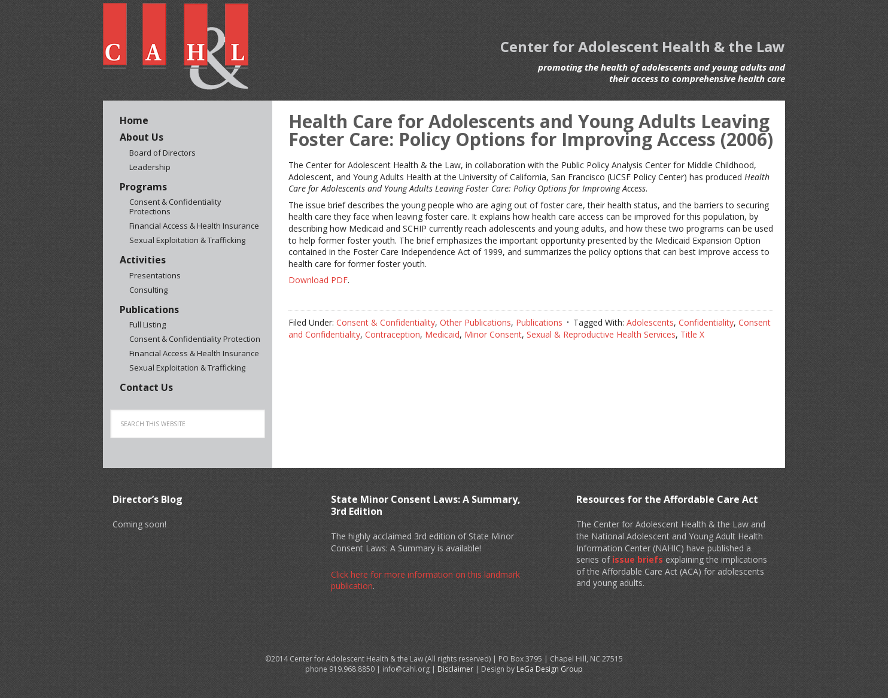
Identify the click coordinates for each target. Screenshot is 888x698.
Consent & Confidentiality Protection (194, 338)
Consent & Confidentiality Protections (175, 206)
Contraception (392, 334)
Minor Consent (493, 334)
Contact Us (146, 387)
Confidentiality (706, 322)
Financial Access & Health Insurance (194, 225)
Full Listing (147, 324)
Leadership (150, 167)
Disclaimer (455, 669)
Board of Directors (162, 152)
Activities (143, 259)
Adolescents (650, 322)
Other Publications (475, 322)
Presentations (155, 275)
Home (134, 120)
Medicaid (442, 334)
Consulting (148, 289)
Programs (143, 186)
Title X (692, 334)
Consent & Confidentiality (385, 322)
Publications (539, 322)
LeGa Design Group (549, 669)
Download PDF (318, 280)
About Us (141, 137)
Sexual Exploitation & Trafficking (187, 240)
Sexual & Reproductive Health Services (601, 334)
